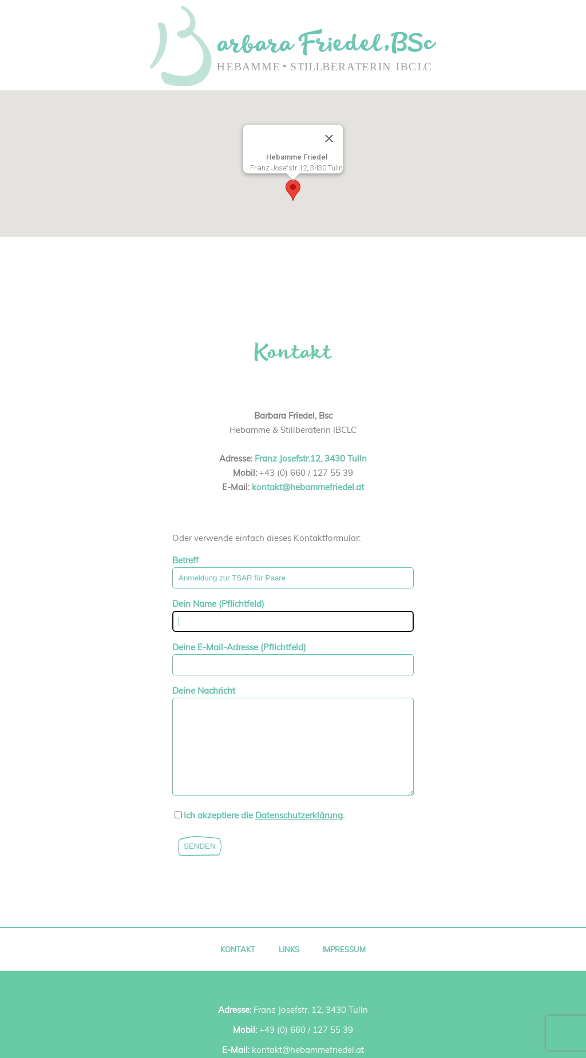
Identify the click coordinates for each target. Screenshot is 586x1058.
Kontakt (237, 966)
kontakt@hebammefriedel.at (308, 487)
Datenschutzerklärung (299, 832)
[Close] (329, 139)
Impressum (344, 966)
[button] (293, 190)
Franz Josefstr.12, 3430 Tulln (311, 458)
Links (289, 966)
